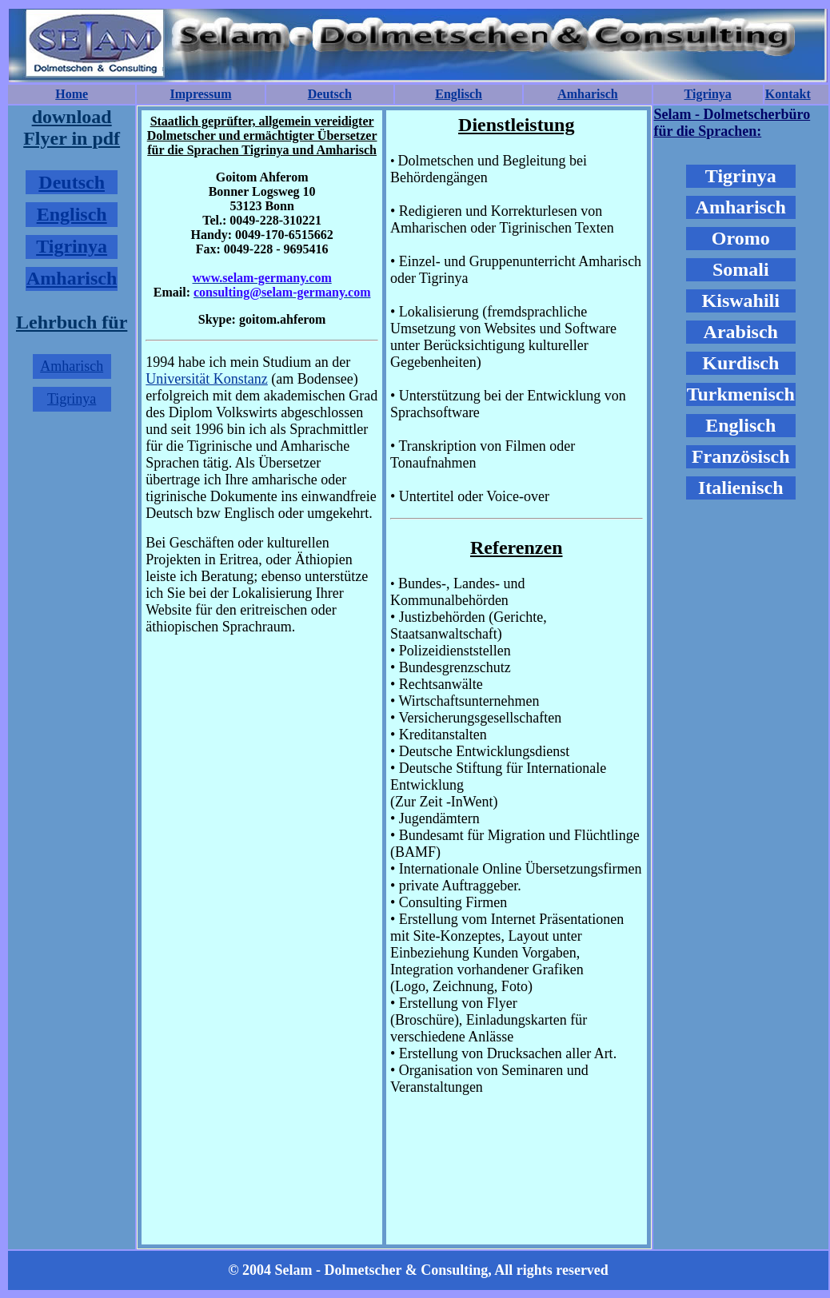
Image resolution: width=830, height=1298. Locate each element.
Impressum (200, 94)
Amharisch (587, 94)
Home (71, 94)
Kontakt (788, 94)
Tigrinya (708, 94)
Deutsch (330, 94)
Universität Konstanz (206, 379)
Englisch (458, 94)
